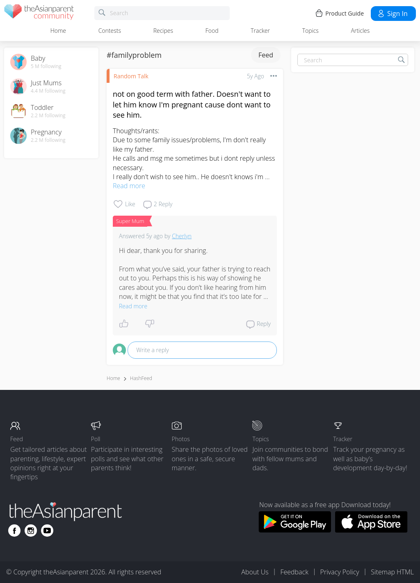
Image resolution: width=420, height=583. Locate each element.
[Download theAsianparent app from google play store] (294, 530)
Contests (109, 30)
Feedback (294, 571)
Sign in (392, 13)
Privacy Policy (339, 571)
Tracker (260, 30)
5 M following (46, 66)
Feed (265, 55)
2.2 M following (48, 115)
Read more (129, 185)
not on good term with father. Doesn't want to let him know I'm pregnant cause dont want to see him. (192, 104)
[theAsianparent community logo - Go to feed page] (39, 13)
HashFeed (141, 378)
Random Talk (131, 76)
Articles (360, 30)
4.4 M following (48, 91)
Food (212, 30)
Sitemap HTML (392, 571)
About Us (254, 571)
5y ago (255, 76)
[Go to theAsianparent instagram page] (31, 530)
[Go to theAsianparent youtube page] (47, 530)
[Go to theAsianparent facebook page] (14, 530)
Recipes (163, 30)
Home (58, 30)
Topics (310, 30)
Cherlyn (182, 236)
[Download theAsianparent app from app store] (371, 530)
